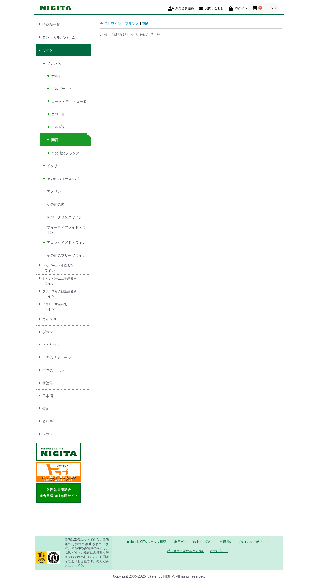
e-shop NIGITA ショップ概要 (146, 542)
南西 (146, 24)
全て (103, 24)
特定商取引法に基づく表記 (185, 551)
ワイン (116, 24)
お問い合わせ (219, 551)
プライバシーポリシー (253, 542)
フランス (132, 24)
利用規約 (226, 542)
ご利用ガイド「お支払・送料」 (193, 542)
